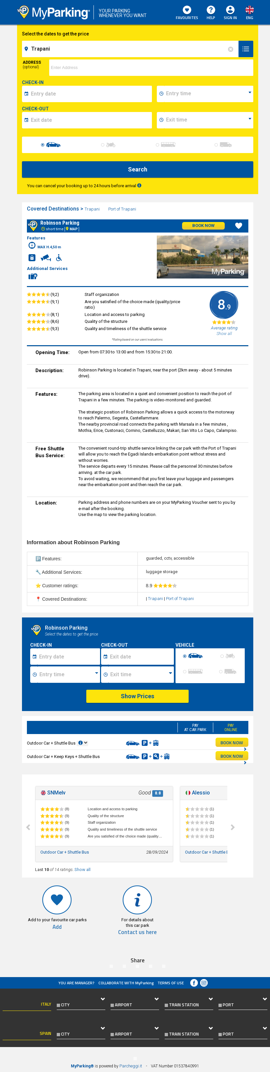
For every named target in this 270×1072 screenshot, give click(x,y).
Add (57, 927)
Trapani (93, 209)
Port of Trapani (122, 209)
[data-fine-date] (90, 120)
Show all (82, 869)
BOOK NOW (233, 743)
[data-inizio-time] (208, 94)
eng (249, 17)
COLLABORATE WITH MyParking (126, 983)
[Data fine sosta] (141, 656)
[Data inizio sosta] (68, 656)
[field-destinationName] (131, 49)
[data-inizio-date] (90, 94)
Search (137, 169)
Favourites (187, 13)
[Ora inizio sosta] (68, 674)
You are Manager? (76, 983)
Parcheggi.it (130, 1065)
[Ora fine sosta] (141, 674)
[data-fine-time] (208, 120)
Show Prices (137, 696)
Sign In (230, 17)
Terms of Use (170, 983)
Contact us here (137, 932)
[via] (151, 67)
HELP (211, 13)
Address (32, 64)
